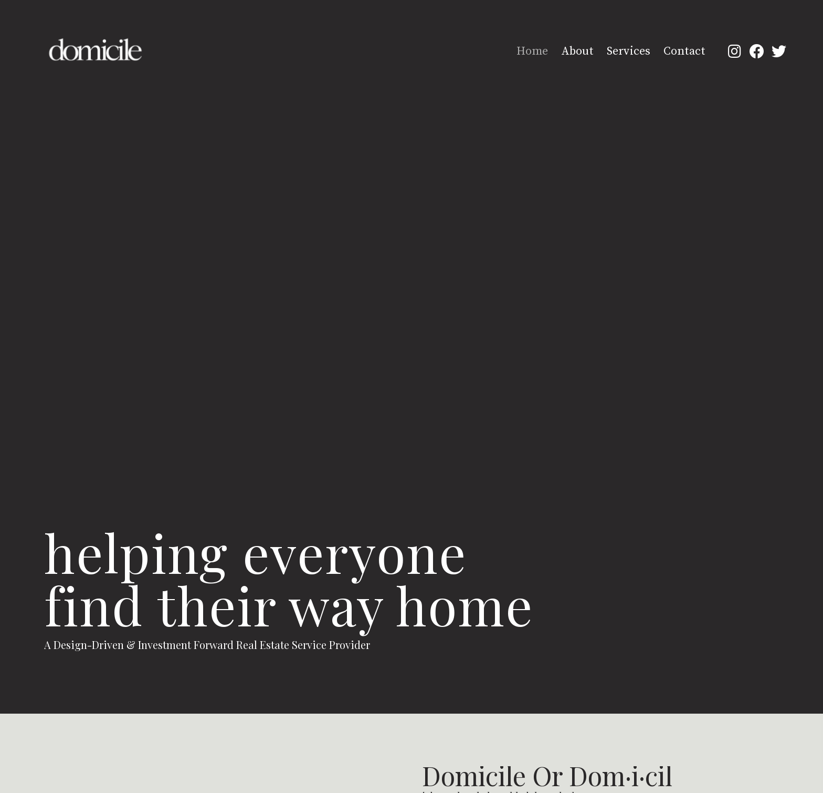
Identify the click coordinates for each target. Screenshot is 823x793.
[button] (734, 51)
